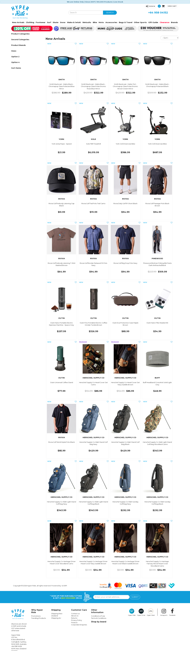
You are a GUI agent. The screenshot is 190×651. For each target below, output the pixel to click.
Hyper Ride (131, 612)
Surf (49, 22)
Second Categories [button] (20, 39)
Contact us (75, 614)
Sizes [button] (13, 51)
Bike (95, 22)
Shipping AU (56, 618)
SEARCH (110, 13)
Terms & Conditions (98, 618)
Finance (74, 622)
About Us (74, 616)
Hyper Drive (141, 612)
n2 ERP (64, 586)
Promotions (35, 616)
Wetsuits (86, 22)
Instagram (163, 612)
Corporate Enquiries (79, 625)
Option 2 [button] (15, 57)
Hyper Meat (151, 612)
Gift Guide (153, 22)
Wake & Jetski (74, 22)
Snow (62, 22)
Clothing (30, 22)
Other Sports (140, 22)
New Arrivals (18, 22)
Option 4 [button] (15, 62)
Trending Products (38, 618)
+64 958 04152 (158, 12)
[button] (150, 6)
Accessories (111, 22)
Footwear (40, 22)
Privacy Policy (76, 620)
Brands (174, 22)
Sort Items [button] (16, 68)
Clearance (164, 22)
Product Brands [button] (18, 45)
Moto (101, 22)
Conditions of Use (98, 616)
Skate (55, 22)
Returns (74, 618)
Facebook (172, 612)
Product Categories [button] (20, 34)
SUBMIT (135, 597)
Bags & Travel (125, 22)
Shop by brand (98, 622)
